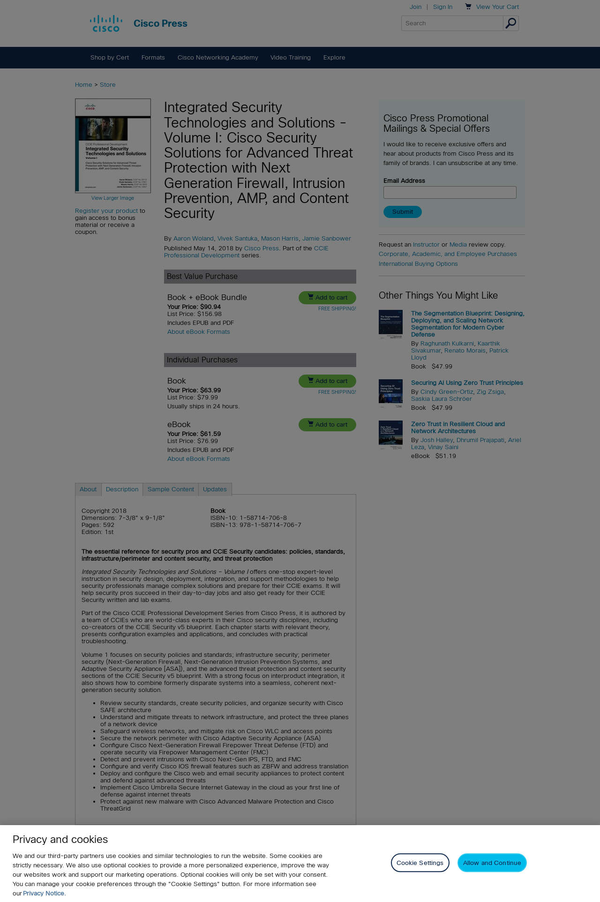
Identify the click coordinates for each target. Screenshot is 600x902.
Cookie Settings (420, 862)
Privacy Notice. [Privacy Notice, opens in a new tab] (44, 893)
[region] (300, 863)
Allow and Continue (492, 862)
